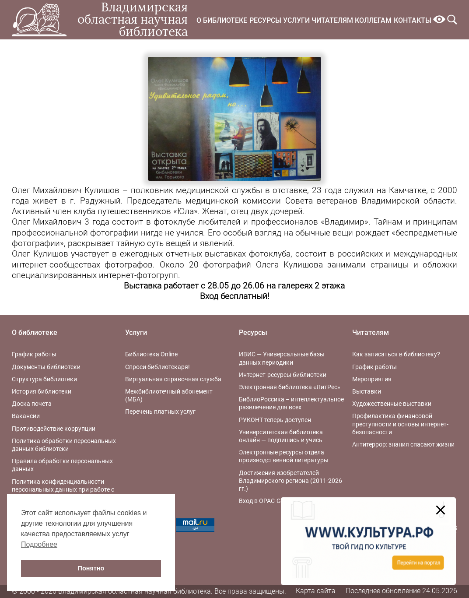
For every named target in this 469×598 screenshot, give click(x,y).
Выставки (366, 391)
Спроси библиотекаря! (157, 366)
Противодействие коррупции (53, 428)
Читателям (332, 20)
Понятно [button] (91, 568)
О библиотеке (221, 20)
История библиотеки (41, 391)
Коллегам (373, 20)
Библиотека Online (151, 354)
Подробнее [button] (39, 544)
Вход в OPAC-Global (266, 500)
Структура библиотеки (44, 379)
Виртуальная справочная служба (173, 379)
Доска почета (32, 403)
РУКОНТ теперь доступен (275, 419)
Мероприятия (372, 379)
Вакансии (26, 415)
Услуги (296, 20)
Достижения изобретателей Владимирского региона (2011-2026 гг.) (290, 480)
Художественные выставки (391, 403)
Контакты (412, 20)
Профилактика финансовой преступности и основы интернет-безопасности (400, 423)
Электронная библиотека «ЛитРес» (289, 386)
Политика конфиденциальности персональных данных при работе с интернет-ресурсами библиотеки (63, 489)
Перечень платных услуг (160, 411)
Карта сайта (316, 591)
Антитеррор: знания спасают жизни (403, 444)
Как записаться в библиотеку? (396, 354)
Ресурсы (265, 20)
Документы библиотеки (46, 366)
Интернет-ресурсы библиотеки (282, 374)
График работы (34, 354)
